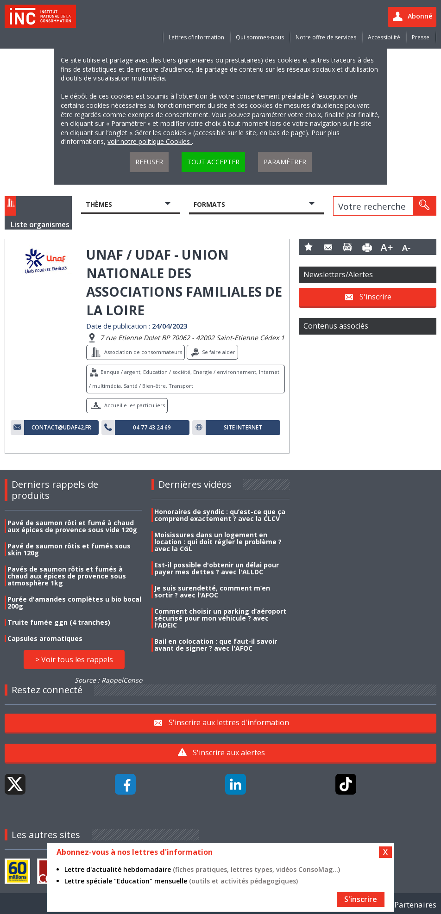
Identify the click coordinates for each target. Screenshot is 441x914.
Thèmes (99, 204)
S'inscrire (375, 296)
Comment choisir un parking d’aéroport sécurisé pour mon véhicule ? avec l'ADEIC (220, 618)
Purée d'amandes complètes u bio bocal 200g (74, 602)
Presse (420, 37)
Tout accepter (213, 161)
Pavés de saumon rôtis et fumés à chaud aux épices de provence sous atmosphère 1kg (66, 576)
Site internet (243, 427)
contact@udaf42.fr (61, 427)
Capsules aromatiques (44, 638)
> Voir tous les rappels (74, 659)
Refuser (149, 161)
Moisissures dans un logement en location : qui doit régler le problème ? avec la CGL (218, 541)
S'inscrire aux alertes (229, 752)
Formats (209, 204)
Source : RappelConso (108, 680)
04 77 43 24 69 (152, 427)
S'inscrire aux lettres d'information (229, 722)
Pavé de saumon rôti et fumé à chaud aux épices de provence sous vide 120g (72, 526)
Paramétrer (285, 161)
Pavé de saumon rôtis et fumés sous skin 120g (69, 549)
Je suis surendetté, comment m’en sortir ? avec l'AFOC (212, 591)
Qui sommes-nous (260, 37)
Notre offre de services (326, 37)
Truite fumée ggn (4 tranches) (58, 622)
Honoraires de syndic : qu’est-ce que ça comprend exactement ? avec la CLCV (219, 515)
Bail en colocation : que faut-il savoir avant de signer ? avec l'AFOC (215, 645)
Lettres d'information (196, 37)
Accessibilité (384, 37)
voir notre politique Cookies (149, 141)
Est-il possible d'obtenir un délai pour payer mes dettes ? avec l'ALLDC (216, 568)
